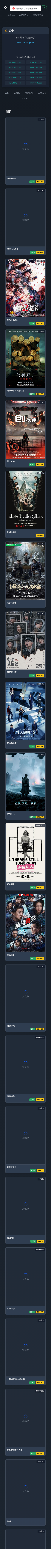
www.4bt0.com (15, 73)
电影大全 (11, 15)
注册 (43, 7)
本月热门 (25, 98)
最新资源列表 (38, 15)
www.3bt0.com (36, 67)
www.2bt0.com (15, 67)
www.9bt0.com (36, 83)
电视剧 (17, 93)
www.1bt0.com (36, 62)
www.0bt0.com (15, 62)
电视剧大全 (23, 15)
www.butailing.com (25, 42)
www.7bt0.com (36, 78)
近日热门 (29, 93)
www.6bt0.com (15, 78)
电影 (7, 93)
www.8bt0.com (15, 83)
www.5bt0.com (36, 73)
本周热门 (42, 93)
